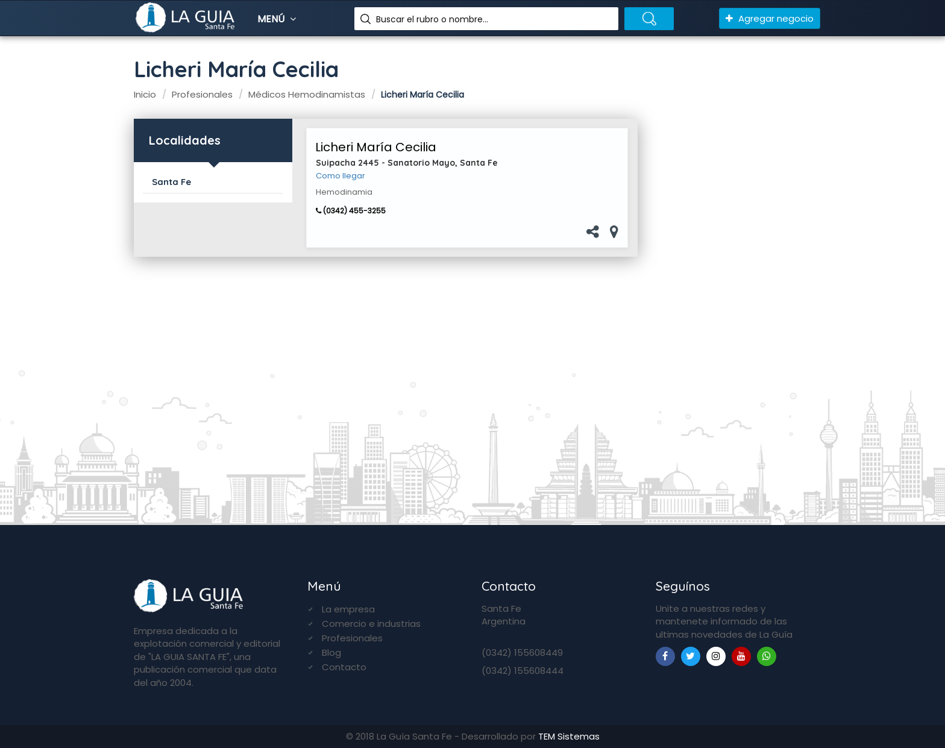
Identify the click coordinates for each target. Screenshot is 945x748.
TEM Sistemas (569, 736)
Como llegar (340, 176)
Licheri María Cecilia (375, 147)
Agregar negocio (770, 18)
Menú (278, 19)
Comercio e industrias (371, 623)
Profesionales (352, 638)
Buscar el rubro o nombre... (432, 19)
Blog (331, 652)
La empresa (348, 609)
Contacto (344, 667)
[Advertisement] (734, 308)
